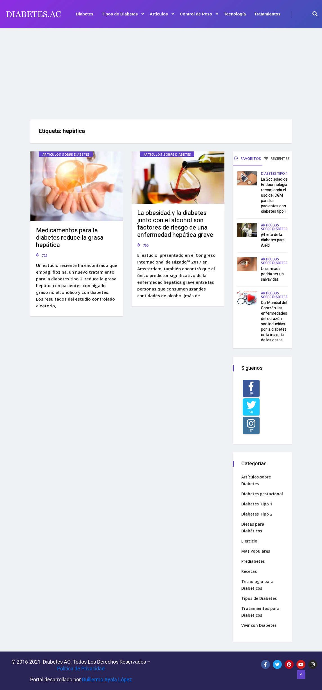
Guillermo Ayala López (107, 679)
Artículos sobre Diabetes (66, 154)
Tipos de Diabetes (123, 14)
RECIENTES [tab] (277, 158)
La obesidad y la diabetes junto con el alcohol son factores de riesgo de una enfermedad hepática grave (175, 223)
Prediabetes (253, 561)
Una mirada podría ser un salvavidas (272, 274)
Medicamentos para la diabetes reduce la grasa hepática (69, 237)
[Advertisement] (161, 71)
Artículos (162, 14)
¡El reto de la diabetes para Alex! (273, 240)
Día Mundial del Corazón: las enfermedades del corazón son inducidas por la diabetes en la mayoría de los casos (274, 321)
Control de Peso (199, 14)
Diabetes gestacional (262, 493)
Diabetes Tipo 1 (274, 173)
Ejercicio (249, 541)
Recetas (249, 571)
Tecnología (235, 14)
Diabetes (85, 14)
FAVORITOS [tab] (247, 158)
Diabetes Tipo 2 (256, 514)
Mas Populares (255, 551)
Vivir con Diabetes (258, 625)
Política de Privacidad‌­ (81, 668)
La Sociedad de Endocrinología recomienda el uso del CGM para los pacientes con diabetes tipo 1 (274, 195)
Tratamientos (267, 14)
